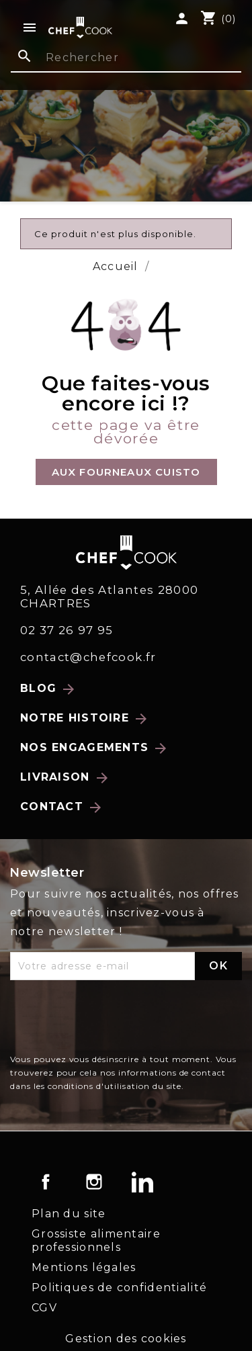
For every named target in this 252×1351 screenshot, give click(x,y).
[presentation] (112, 1020)
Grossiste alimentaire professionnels (96, 1240)
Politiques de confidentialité (119, 1287)
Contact (61, 807)
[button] (126, 472)
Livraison (65, 778)
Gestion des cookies (125, 1338)
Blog (48, 689)
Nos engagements (94, 748)
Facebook (45, 1181)
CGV (44, 1307)
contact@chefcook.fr (88, 657)
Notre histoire (84, 719)
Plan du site (69, 1213)
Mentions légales (84, 1267)
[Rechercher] (126, 58)
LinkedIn (142, 1181)
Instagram (94, 1181)
